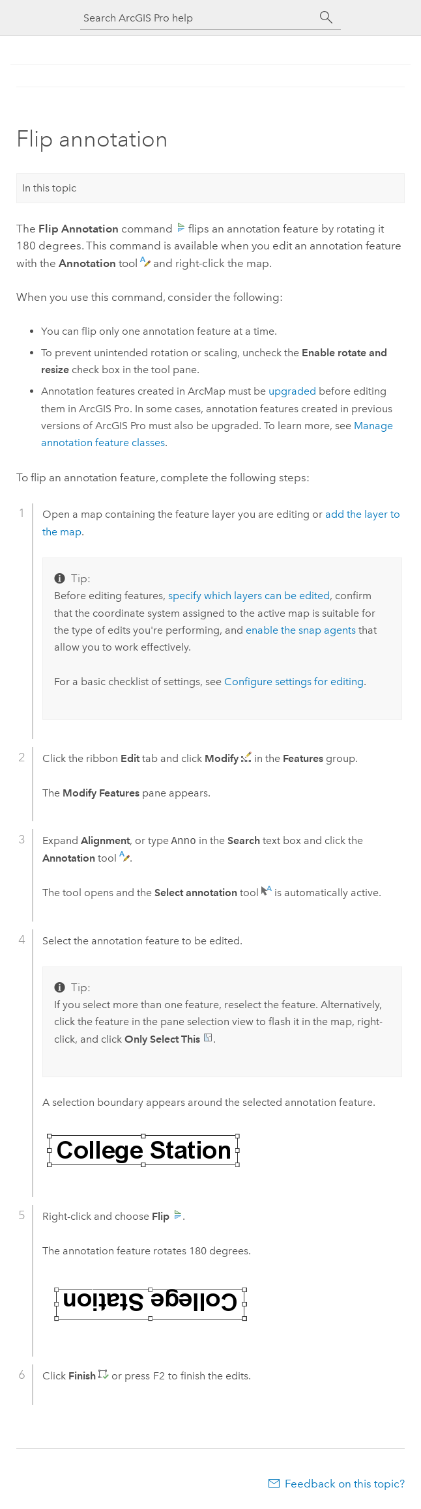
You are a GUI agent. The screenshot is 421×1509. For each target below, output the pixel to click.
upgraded (292, 391)
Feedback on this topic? (345, 1483)
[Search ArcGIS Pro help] (197, 18)
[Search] (326, 17)
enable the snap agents (301, 630)
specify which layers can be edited (249, 595)
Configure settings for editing (294, 681)
